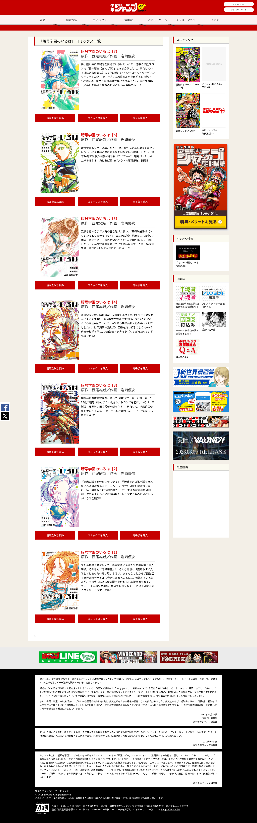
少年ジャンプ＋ (239, 4)
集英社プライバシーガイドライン (52, 791)
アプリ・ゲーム (157, 20)
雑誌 (42, 20)
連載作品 (71, 20)
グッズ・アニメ (186, 20)
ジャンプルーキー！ (238, 10)
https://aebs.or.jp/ (171, 809)
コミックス (100, 20)
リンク (214, 20)
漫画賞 (128, 20)
